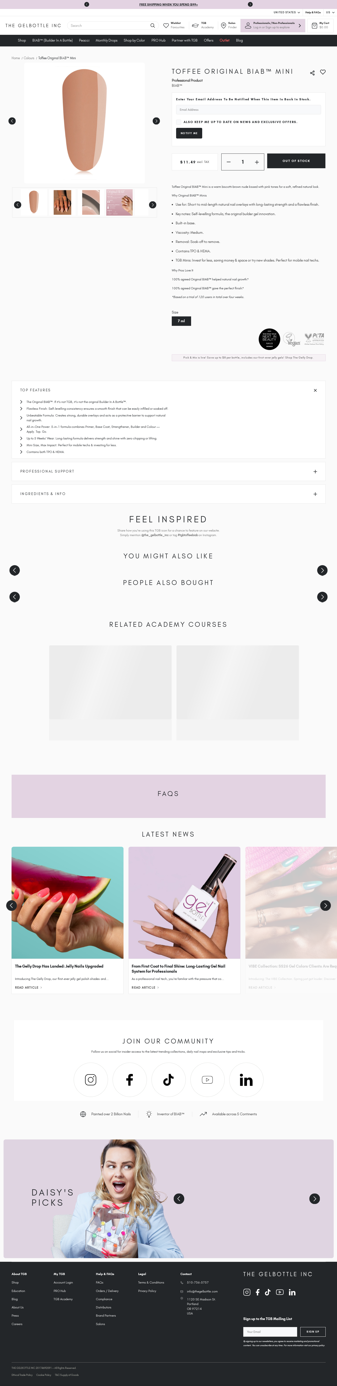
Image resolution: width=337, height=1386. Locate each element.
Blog (239, 40)
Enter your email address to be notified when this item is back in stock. (243, 99)
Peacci (84, 40)
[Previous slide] (14, 570)
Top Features (168, 390)
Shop (22, 40)
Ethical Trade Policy (22, 1375)
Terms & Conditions (151, 1282)
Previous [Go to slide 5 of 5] (11, 120)
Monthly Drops (106, 40)
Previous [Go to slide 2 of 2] (17, 203)
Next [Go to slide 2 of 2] (152, 203)
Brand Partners (106, 1315)
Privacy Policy (147, 1291)
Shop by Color (134, 40)
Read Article (28, 987)
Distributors (103, 1307)
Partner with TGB (185, 40)
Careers (17, 1324)
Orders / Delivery (107, 1291)
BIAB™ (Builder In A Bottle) (52, 40)
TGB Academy (63, 1299)
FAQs (99, 1282)
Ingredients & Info (168, 494)
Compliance (104, 1299)
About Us (18, 1307)
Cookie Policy (43, 1375)
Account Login (63, 1282)
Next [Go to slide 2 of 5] (155, 120)
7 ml (181, 321)
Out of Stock (296, 161)
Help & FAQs (313, 12)
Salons (100, 1324)
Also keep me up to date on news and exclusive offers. (241, 122)
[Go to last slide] (86, 4)
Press (15, 1315)
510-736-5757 (198, 1282)
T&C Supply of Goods (67, 1375)
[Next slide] (250, 4)
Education (18, 1291)
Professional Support (168, 471)
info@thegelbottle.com (202, 1291)
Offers (208, 40)
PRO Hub (158, 40)
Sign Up (313, 1331)
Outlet (224, 40)
